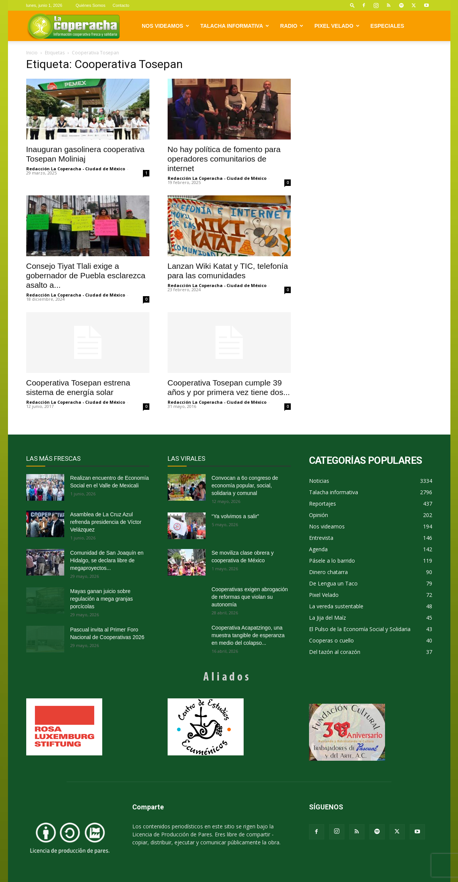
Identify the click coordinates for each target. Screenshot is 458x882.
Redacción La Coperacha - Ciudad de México (75, 168)
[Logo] (73, 26)
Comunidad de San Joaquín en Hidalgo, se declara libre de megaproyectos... (107, 560)
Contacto (121, 5)
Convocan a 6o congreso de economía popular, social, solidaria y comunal (245, 485)
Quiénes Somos (90, 5)
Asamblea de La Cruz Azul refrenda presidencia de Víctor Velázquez (106, 522)
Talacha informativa (234, 26)
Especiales (387, 26)
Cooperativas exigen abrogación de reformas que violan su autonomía (250, 597)
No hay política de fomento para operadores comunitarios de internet (224, 159)
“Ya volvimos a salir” (235, 516)
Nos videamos (165, 26)
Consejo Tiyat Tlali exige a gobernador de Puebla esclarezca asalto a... (86, 275)
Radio (291, 26)
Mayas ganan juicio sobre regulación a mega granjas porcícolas (101, 598)
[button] (352, 5)
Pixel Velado (336, 26)
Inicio (32, 52)
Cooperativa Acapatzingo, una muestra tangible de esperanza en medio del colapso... (248, 635)
